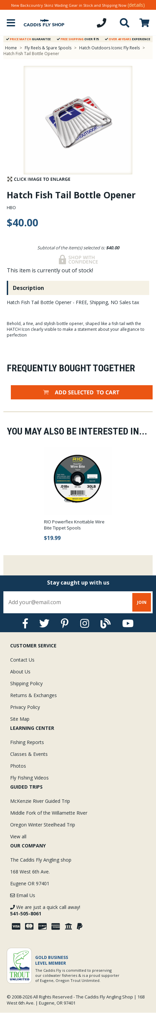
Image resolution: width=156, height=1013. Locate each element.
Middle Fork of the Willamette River (48, 813)
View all (18, 836)
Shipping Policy (26, 683)
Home (11, 48)
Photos (18, 766)
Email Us (22, 895)
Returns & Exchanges (33, 695)
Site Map (19, 719)
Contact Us (22, 660)
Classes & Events (29, 754)
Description (28, 288)
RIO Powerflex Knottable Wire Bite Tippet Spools (74, 525)
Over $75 (78, 39)
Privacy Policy (25, 707)
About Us (20, 671)
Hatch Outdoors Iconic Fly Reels (109, 48)
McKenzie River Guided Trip (40, 801)
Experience (127, 39)
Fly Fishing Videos (29, 777)
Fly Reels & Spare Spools (48, 48)
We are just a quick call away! (45, 910)
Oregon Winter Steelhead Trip (42, 824)
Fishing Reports (27, 742)
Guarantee (28, 39)
